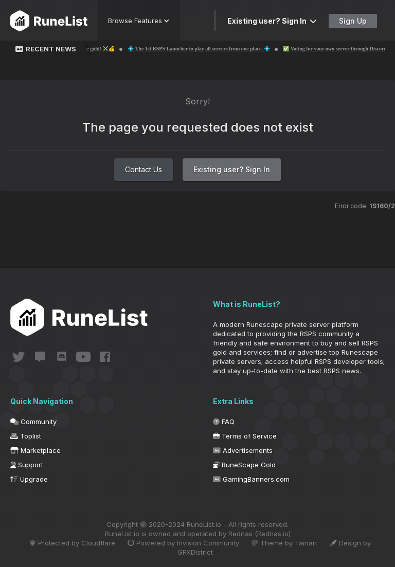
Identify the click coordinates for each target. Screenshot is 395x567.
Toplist (25, 436)
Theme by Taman (284, 543)
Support (26, 465)
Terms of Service (245, 436)
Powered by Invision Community (183, 543)
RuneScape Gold (244, 465)
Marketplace (35, 450)
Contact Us (143, 169)
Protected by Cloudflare (72, 543)
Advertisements (243, 450)
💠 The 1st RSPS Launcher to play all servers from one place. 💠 (208, 48)
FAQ (224, 421)
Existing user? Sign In (272, 20)
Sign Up (353, 20)
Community (33, 421)
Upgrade (29, 479)
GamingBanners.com (251, 479)
